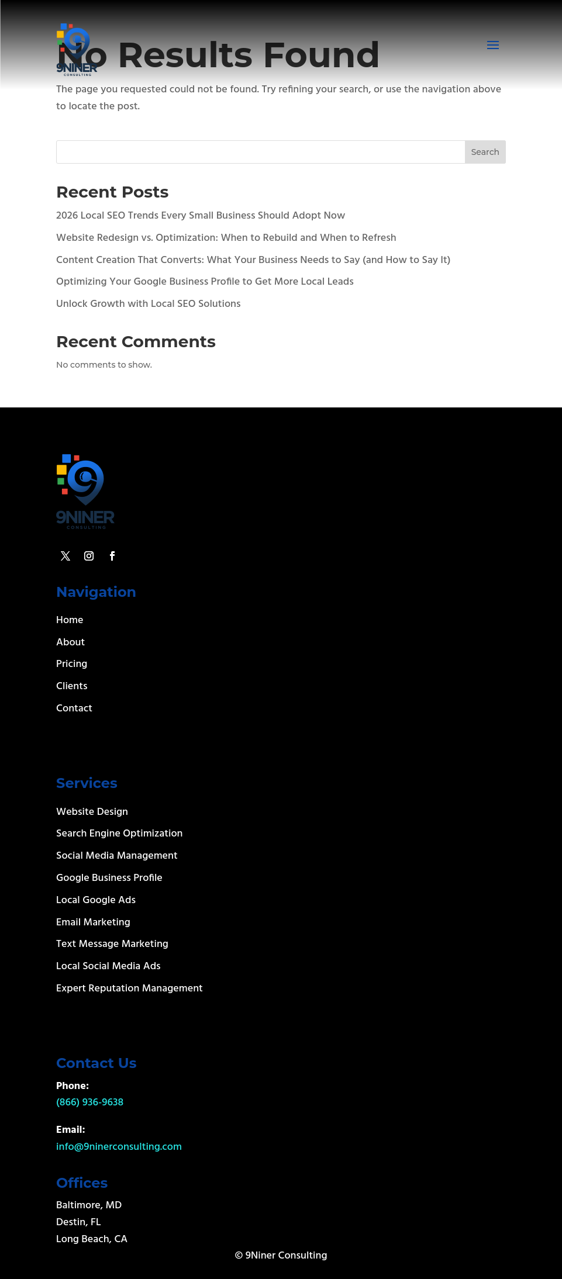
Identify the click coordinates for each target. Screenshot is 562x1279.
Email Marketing (93, 922)
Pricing (71, 664)
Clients (71, 686)
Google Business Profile (109, 878)
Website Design (92, 812)
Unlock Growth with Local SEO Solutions (148, 304)
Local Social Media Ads (108, 966)
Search (485, 152)
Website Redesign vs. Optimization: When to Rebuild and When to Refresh (226, 238)
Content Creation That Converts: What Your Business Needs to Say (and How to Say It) (253, 260)
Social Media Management (117, 856)
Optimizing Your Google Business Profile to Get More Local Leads (205, 282)
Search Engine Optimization (119, 833)
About (70, 642)
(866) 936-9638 (89, 1102)
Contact (74, 708)
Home (69, 620)
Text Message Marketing (112, 944)
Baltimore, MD (89, 1205)
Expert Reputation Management (129, 988)
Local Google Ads (96, 900)
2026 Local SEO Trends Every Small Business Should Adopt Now (200, 216)
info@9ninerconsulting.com (119, 1147)
